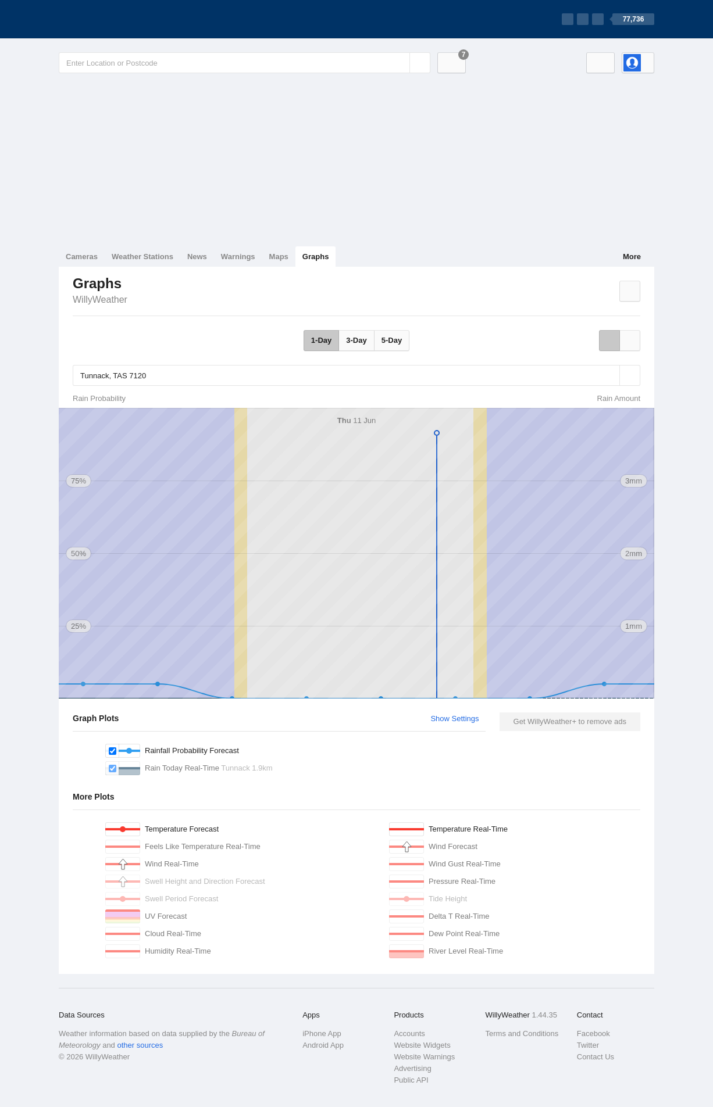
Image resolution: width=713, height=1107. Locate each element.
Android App (323, 1045)
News (197, 256)
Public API (411, 1080)
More (632, 256)
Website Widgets (422, 1045)
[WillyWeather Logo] (113, 19)
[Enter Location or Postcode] (244, 62)
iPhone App (321, 1033)
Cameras (82, 256)
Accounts (409, 1033)
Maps (278, 256)
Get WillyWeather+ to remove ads (570, 721)
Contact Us (595, 1056)
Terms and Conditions (522, 1033)
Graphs (315, 256)
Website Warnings (424, 1056)
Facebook (593, 1033)
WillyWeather (100, 299)
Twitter (588, 1045)
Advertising (412, 1068)
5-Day (392, 340)
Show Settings (454, 718)
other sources (140, 1045)
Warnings (238, 256)
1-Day (321, 340)
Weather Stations (142, 256)
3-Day (356, 340)
